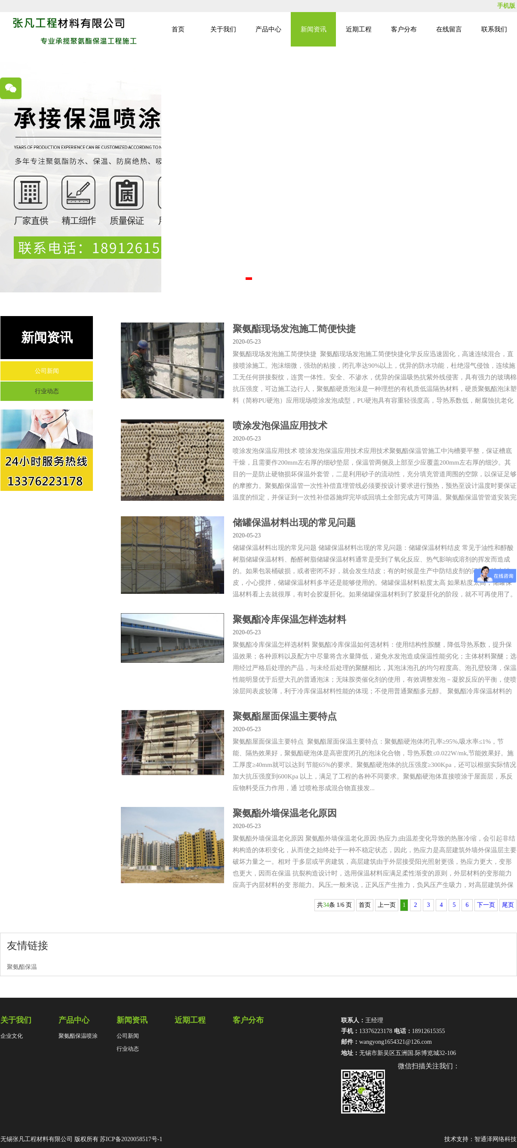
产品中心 (268, 29)
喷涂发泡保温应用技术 (280, 425)
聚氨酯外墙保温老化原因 (285, 813)
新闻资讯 (313, 29)
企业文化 (11, 1036)
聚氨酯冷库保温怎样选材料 (289, 619)
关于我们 (223, 29)
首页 (178, 29)
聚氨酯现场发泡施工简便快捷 (294, 328)
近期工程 (359, 29)
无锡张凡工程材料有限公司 (36, 1139)
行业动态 (47, 391)
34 (326, 905)
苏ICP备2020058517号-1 (131, 1139)
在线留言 (449, 29)
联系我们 (494, 29)
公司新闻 (47, 371)
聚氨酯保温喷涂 (78, 1036)
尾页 (508, 905)
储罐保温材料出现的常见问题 (294, 522)
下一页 (486, 905)
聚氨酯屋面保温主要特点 (285, 716)
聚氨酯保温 (22, 967)
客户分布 (404, 29)
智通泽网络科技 (495, 1139)
